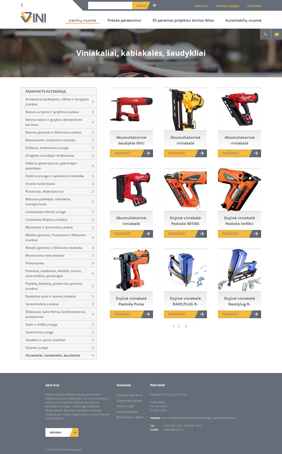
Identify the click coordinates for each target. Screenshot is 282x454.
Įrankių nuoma (82, 20)
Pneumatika (59, 263)
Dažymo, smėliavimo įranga (59, 147)
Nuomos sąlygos (227, 6)
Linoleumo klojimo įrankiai (59, 219)
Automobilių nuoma (243, 20)
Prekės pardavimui (124, 20)
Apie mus (201, 6)
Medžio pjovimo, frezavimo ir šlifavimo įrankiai (59, 237)
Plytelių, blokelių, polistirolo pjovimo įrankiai (59, 286)
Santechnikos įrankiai (59, 304)
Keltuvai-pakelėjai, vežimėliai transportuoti (59, 201)
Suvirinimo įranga (59, 332)
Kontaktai (254, 6)
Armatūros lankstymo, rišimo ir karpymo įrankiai (59, 101)
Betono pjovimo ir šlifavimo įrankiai (59, 132)
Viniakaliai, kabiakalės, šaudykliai (60, 355)
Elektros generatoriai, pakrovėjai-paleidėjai (59, 165)
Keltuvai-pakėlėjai (127, 411)
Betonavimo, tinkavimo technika (59, 140)
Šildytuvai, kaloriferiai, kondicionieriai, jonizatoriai (59, 314)
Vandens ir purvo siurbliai (59, 339)
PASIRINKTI (122, 153)
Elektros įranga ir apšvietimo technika (59, 175)
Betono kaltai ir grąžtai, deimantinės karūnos (59, 122)
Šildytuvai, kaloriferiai (129, 395)
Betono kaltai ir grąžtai (130, 417)
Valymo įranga (59, 347)
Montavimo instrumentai (59, 255)
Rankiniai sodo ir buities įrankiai (59, 296)
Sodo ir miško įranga (59, 324)
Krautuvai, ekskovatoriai (59, 191)
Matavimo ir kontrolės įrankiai (59, 227)
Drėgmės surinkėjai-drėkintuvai (59, 155)
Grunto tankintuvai (59, 183)
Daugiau (55, 432)
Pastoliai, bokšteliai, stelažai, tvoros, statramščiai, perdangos (59, 273)
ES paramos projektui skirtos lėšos (183, 20)
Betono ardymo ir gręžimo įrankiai (59, 111)
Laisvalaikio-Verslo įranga (59, 211)
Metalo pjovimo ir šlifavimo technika (59, 247)
